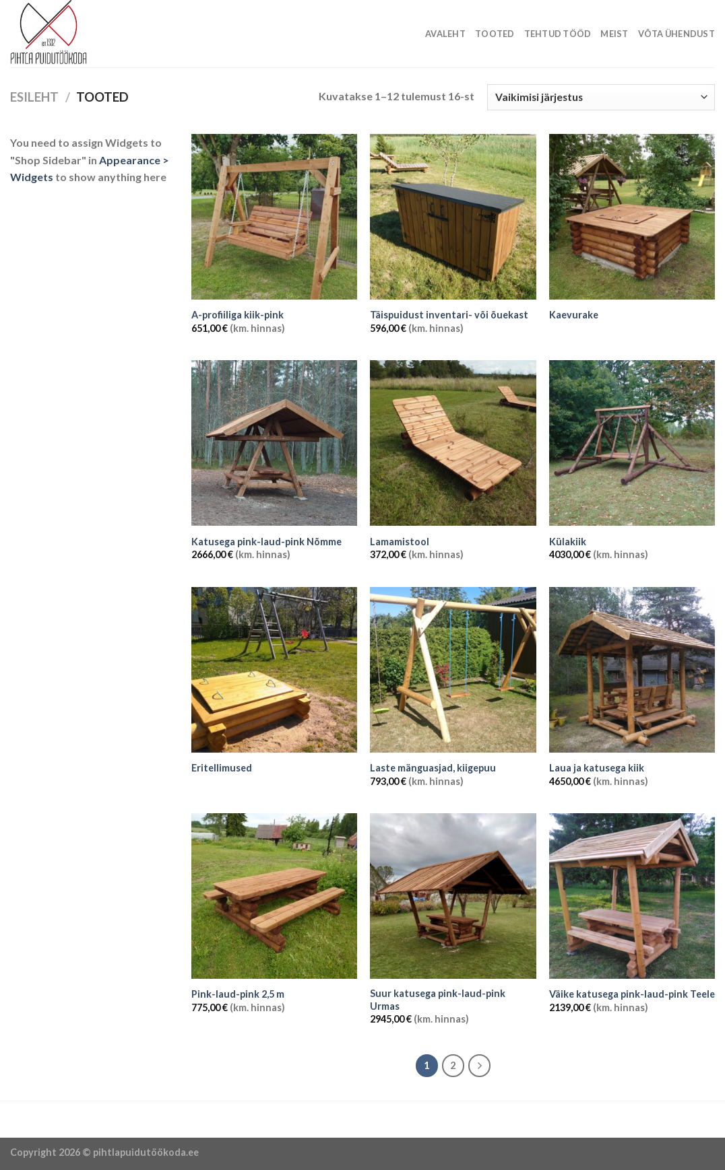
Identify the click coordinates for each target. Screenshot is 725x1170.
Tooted (495, 33)
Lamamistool (399, 541)
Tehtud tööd (558, 33)
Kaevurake (573, 314)
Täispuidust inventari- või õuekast (449, 314)
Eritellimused (221, 767)
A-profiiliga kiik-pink (237, 314)
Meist (614, 33)
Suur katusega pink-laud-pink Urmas (437, 1000)
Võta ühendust (676, 33)
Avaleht (445, 33)
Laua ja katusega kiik (596, 767)
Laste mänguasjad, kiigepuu (433, 767)
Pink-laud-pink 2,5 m (237, 994)
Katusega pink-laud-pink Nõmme (266, 541)
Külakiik (567, 541)
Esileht (34, 97)
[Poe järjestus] (601, 97)
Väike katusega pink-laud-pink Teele (632, 994)
